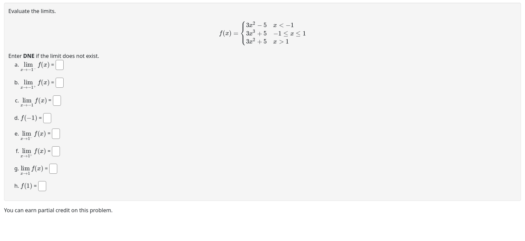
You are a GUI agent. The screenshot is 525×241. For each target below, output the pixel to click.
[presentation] (262, 33)
